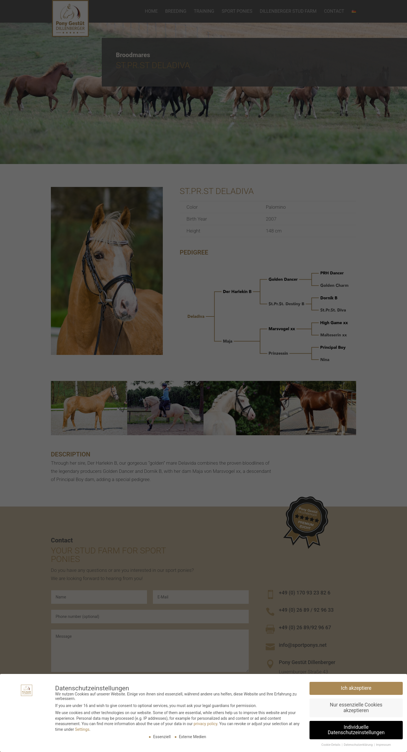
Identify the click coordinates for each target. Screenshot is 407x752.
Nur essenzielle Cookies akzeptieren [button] (356, 706)
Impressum (383, 743)
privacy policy (205, 722)
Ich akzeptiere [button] (356, 686)
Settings (82, 727)
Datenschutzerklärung (358, 743)
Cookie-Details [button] (331, 743)
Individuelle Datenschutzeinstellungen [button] (356, 728)
